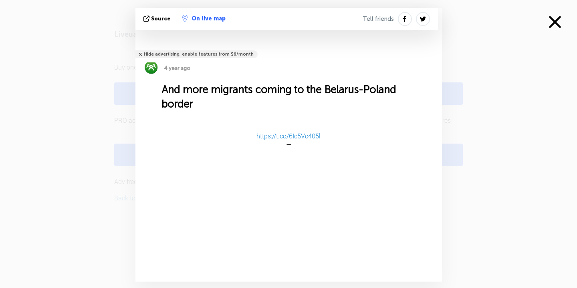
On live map (204, 18)
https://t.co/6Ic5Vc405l (288, 136)
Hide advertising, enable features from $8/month (199, 54)
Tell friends (378, 18)
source (157, 19)
